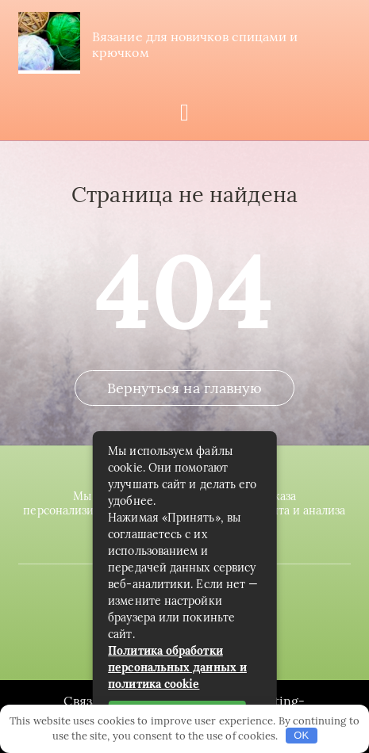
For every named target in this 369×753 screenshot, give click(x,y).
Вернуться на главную (185, 388)
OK (301, 735)
